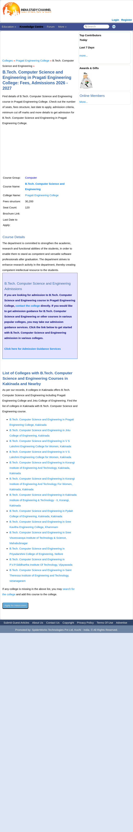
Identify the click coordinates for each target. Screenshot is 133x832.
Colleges (7, 60)
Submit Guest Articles (16, 622)
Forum (51, 26)
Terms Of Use (105, 622)
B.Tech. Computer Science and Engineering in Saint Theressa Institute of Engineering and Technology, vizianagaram (40, 575)
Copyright (68, 622)
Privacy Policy (85, 622)
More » (62, 26)
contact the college (28, 305)
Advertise (121, 622)
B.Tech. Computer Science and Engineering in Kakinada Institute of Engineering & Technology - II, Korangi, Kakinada (43, 500)
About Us (37, 622)
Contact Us (52, 622)
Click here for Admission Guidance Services (32, 348)
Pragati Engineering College (32, 60)
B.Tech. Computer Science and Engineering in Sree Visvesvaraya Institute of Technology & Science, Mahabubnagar (40, 538)
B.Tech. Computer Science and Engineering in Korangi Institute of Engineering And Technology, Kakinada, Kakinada (42, 468)
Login (115, 19)
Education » (9, 26)
